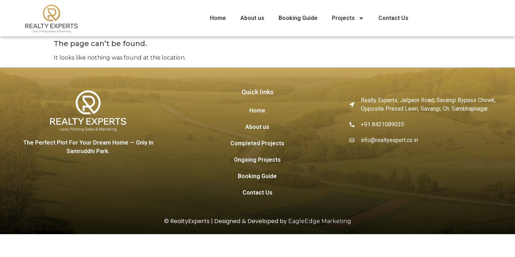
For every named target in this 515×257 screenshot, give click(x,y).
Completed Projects (257, 143)
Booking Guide (298, 18)
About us (252, 18)
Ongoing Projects (257, 159)
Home (218, 18)
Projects (348, 18)
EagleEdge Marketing (319, 221)
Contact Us (393, 18)
